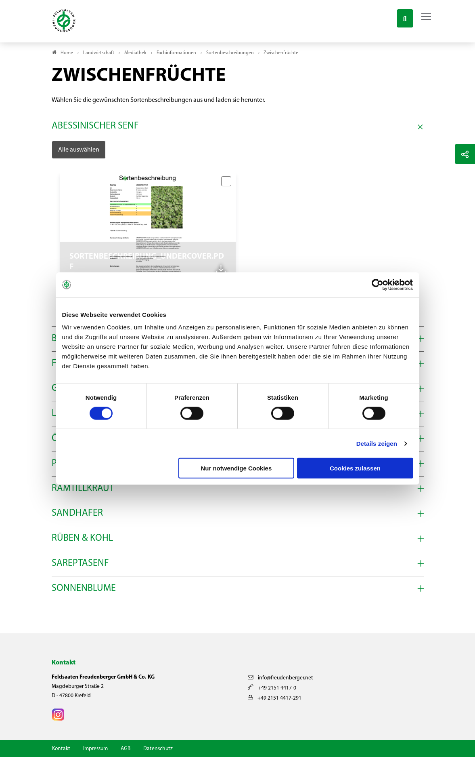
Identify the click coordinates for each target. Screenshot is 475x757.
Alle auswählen (78, 150)
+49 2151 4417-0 (272, 688)
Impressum (95, 748)
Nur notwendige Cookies (236, 468)
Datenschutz (158, 748)
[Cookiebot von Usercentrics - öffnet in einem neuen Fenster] (378, 284)
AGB (125, 748)
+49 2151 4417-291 (274, 698)
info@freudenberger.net (280, 678)
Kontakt (61, 748)
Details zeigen (376, 443)
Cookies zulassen (355, 468)
